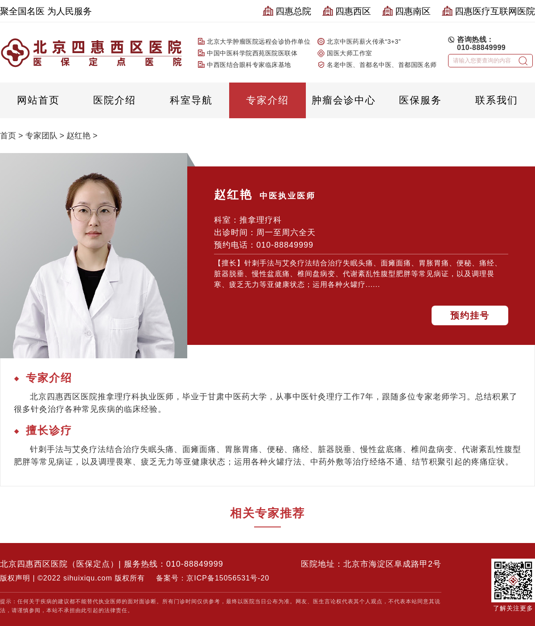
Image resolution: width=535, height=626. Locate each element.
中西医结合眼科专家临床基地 (249, 64)
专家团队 (41, 135)
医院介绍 (114, 100)
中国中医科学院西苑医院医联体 (252, 53)
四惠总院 (287, 11)
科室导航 (191, 100)
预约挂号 (470, 315)
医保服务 (420, 100)
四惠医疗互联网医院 (488, 11)
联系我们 (496, 100)
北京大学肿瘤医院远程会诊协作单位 (258, 41)
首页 (8, 135)
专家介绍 (267, 100)
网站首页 (38, 100)
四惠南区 (406, 11)
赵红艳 (78, 135)
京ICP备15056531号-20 (227, 578)
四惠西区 (346, 11)
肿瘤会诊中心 (344, 100)
